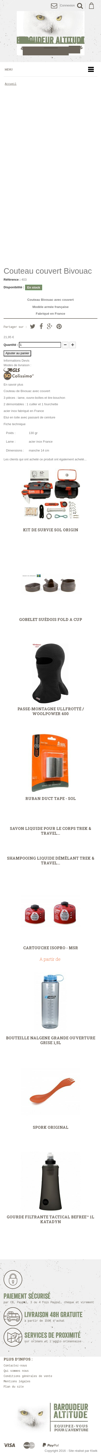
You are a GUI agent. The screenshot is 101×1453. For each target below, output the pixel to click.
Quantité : (11, 345)
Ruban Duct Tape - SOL (50, 798)
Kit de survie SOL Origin (50, 529)
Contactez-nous (15, 1366)
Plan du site (14, 1387)
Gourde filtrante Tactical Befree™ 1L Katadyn (50, 1219)
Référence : (12, 279)
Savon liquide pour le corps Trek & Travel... (50, 831)
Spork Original (50, 1127)
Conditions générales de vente (28, 1376)
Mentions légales (17, 1382)
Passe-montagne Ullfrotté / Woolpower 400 (50, 711)
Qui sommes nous (16, 1371)
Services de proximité (54, 1337)
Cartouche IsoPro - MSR (50, 947)
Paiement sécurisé (49, 1298)
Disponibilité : (14, 287)
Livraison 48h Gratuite (53, 1317)
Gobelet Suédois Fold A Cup (50, 619)
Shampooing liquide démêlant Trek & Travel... (50, 860)
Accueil (11, 84)
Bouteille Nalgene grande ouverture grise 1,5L (50, 1040)
